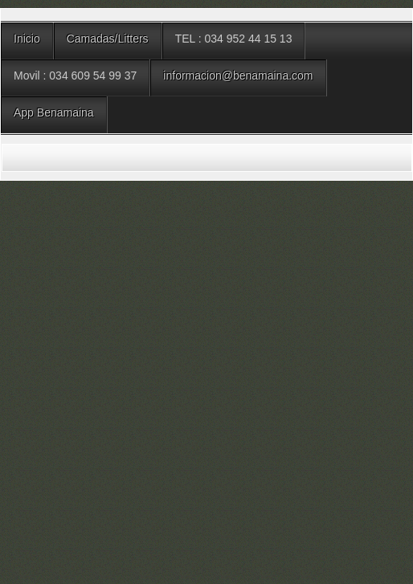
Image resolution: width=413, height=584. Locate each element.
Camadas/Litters (108, 38)
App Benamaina (54, 112)
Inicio (27, 38)
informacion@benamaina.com (238, 75)
